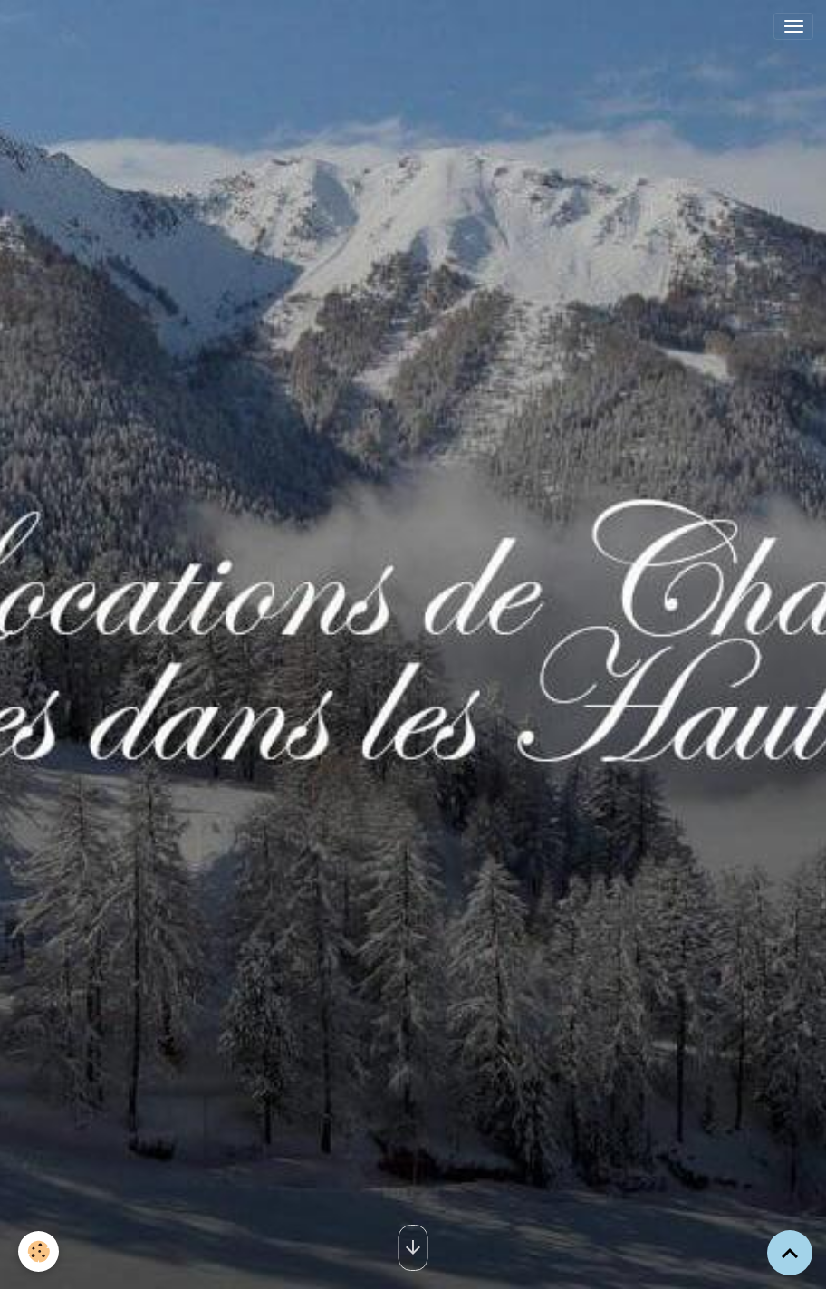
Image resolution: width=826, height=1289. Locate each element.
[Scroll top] (789, 1252)
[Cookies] (38, 1251)
